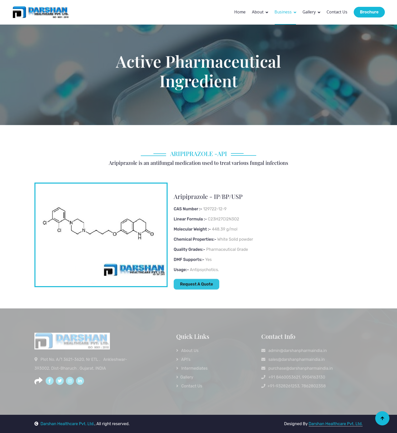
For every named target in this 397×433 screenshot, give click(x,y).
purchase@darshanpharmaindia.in (297, 368)
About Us (187, 350)
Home (240, 12)
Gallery (309, 12)
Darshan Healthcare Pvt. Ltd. (64, 423)
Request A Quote (196, 299)
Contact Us (337, 12)
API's (183, 359)
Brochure (369, 12)
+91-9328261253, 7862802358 (293, 386)
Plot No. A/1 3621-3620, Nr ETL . (67, 359)
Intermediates (192, 368)
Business (283, 12)
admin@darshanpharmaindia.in (294, 350)
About (258, 12)
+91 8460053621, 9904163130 (293, 377)
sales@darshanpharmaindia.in (293, 359)
